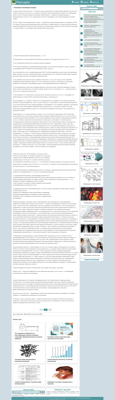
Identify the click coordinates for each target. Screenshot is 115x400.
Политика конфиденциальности (84, 398)
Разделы (86, 2)
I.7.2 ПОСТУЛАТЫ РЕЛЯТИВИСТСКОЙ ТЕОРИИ (92, 65)
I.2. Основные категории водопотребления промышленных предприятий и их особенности (93, 60)
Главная (76, 2)
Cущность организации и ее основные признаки (92, 26)
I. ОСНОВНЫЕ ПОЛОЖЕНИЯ (92, 40)
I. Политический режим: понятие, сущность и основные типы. (93, 44)
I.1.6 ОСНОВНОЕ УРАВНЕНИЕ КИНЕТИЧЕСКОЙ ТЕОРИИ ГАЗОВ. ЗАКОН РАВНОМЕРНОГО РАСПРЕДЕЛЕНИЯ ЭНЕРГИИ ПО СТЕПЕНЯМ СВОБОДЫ (93, 51)
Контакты (95, 2)
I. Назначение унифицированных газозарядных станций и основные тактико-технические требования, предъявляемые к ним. (93, 33)
